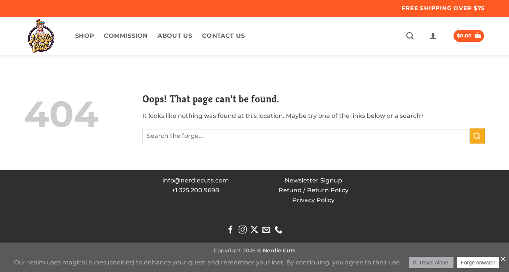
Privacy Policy (313, 200)
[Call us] (278, 230)
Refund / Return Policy (314, 190)
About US (174, 35)
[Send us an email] (266, 230)
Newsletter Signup (313, 180)
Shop (84, 35)
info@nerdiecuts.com (195, 180)
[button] (433, 36)
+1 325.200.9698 (195, 190)
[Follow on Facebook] (230, 230)
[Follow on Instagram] (243, 230)
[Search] (409, 36)
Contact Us (223, 35)
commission (126, 35)
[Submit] (477, 135)
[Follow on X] (254, 230)
